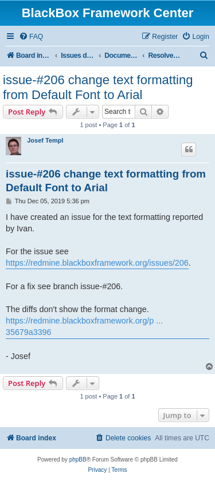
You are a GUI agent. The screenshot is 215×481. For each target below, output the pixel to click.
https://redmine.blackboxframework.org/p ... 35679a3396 (84, 326)
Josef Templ (45, 140)
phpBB (78, 459)
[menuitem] (31, 37)
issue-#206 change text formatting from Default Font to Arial (98, 87)
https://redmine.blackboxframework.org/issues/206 (97, 262)
